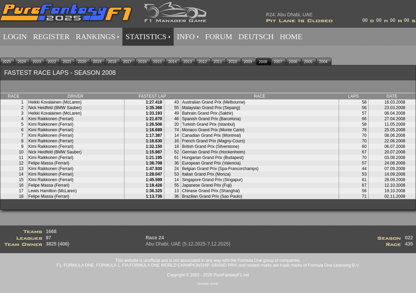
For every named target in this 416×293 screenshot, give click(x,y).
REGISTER (51, 36)
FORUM (218, 36)
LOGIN (15, 36)
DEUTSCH (256, 36)
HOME (291, 36)
